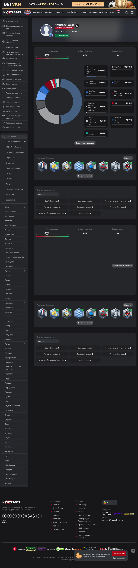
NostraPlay (115, 12)
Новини (48, 12)
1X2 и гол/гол (9, 111)
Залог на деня (9, 84)
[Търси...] (126, 12)
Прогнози (37, 12)
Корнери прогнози (11, 106)
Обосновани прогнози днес (13, 27)
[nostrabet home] (11, 542)
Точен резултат (10, 88)
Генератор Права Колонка (11, 34)
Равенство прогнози (12, 93)
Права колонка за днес (13, 70)
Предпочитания (119, 558)
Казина (83, 12)
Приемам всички (119, 554)
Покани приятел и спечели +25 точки (11, 64)
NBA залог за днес (11, 127)
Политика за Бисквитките (97, 556)
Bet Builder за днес (11, 74)
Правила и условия (86, 564)
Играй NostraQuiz (11, 58)
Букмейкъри (70, 12)
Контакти (82, 548)
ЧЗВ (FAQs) (82, 544)
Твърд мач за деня (11, 79)
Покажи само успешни (85, 143)
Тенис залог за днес (12, 123)
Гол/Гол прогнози (11, 97)
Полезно (103, 12)
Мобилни (93, 12)
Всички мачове (10, 21)
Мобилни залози (60, 562)
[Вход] (132, 12)
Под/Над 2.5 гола (11, 102)
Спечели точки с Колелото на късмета (12, 53)
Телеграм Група (14, 47)
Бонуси (59, 12)
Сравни (56, 555)
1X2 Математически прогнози (12, 117)
